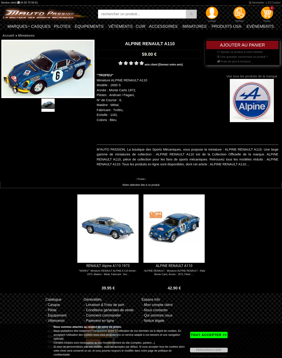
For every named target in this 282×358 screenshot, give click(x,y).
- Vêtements (55, 321)
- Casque (53, 305)
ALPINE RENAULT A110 (174, 266)
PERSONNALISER (208, 350)
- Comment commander (102, 315)
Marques (17, 26)
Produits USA (226, 26)
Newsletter (256, 2)
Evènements (260, 26)
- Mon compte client (157, 305)
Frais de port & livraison (234, 61)
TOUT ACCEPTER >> (209, 335)
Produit (141, 179)
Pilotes (62, 26)
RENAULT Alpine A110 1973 (108, 266)
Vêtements (120, 26)
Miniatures (194, 26)
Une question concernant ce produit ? (242, 56)
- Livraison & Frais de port (104, 305)
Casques (40, 26)
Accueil (8, 35)
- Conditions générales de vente (109, 310)
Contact (274, 2)
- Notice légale (153, 321)
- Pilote (51, 310)
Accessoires (163, 26)
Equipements (89, 26)
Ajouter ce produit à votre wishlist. (240, 52)
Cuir (140, 26)
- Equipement (56, 315)
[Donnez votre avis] (170, 64)
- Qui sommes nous (157, 315)
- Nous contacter (155, 310)
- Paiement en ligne (99, 321)
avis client (151, 64)
